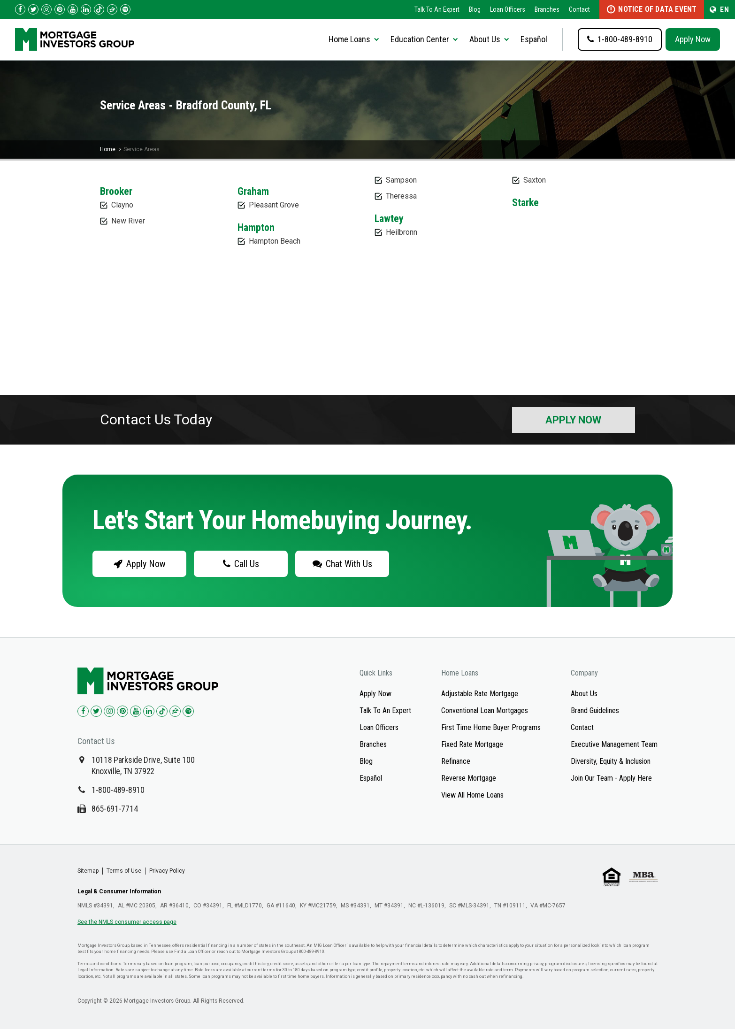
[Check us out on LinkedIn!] (86, 9)
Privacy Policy (167, 871)
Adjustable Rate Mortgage (479, 693)
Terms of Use (124, 871)
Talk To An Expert (436, 9)
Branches (547, 9)
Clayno (122, 204)
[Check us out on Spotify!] (188, 711)
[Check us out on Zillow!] (112, 9)
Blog (475, 9)
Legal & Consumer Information (119, 891)
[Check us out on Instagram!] (46, 9)
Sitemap (88, 871)
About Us (584, 693)
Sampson (401, 180)
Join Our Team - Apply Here (611, 778)
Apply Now (693, 39)
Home (107, 149)
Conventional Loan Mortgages (484, 710)
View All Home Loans (472, 795)
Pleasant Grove (274, 204)
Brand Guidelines (595, 710)
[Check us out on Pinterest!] (59, 9)
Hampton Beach (274, 241)
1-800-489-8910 (118, 790)
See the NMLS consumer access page (126, 922)
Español (534, 39)
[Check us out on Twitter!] (33, 9)
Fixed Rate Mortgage (472, 744)
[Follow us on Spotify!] (125, 9)
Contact (579, 9)
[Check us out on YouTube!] (73, 9)
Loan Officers (507, 9)
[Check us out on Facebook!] (20, 9)
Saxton (534, 180)
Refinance (455, 761)
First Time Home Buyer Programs (491, 727)
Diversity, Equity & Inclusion (611, 761)
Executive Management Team (614, 744)
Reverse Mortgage (468, 778)
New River (128, 220)
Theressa (401, 196)
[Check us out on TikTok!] (99, 9)
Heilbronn (401, 232)
